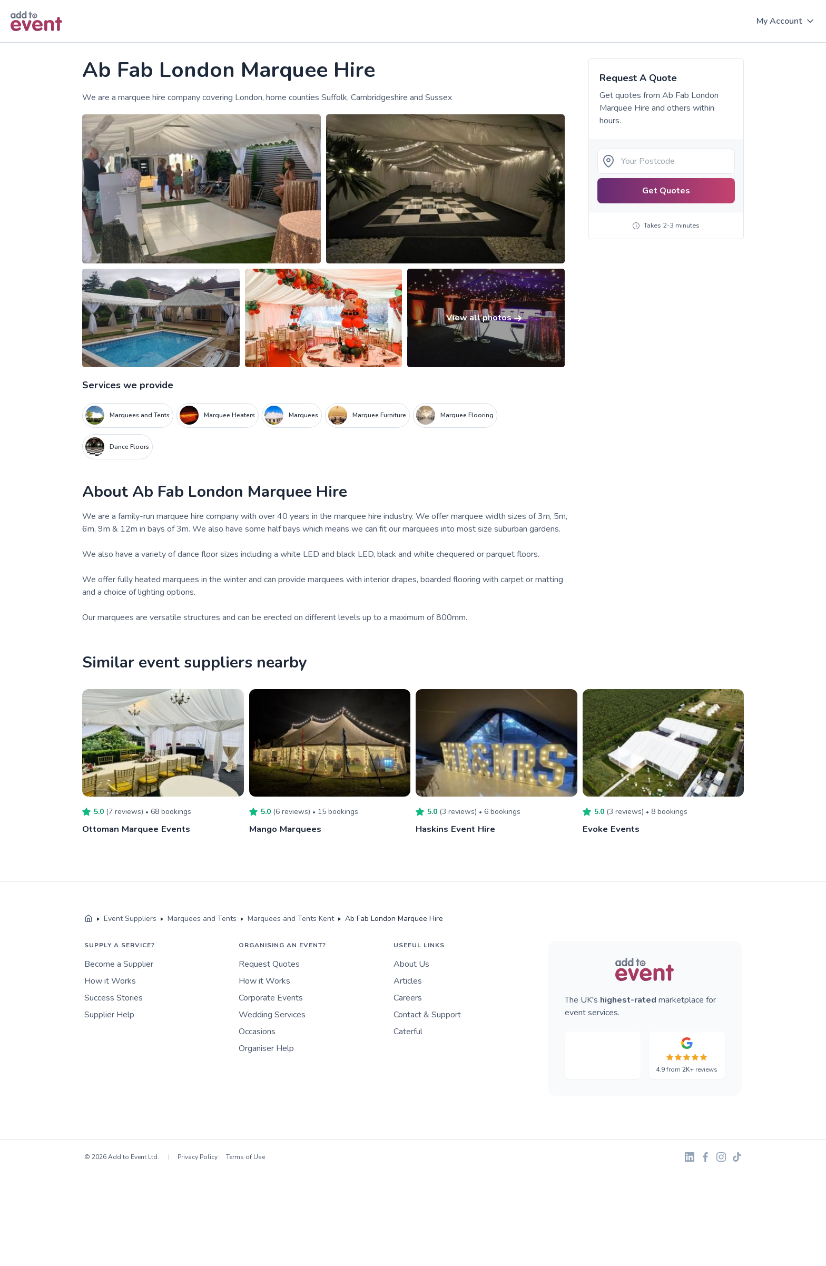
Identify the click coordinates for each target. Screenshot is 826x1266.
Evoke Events (612, 828)
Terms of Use (245, 1157)
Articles (408, 981)
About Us (411, 964)
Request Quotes (269, 964)
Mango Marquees (287, 828)
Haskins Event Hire (457, 828)
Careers (408, 998)
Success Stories (113, 998)
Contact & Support (427, 1014)
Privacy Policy (198, 1157)
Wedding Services (272, 1014)
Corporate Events (271, 998)
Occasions (257, 1031)
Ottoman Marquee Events (138, 828)
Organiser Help (266, 1048)
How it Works (110, 981)
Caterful (408, 1031)
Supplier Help (109, 1014)
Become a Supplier (118, 964)
